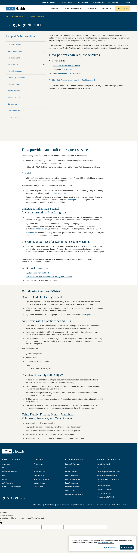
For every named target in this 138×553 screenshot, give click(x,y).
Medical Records (13, 117)
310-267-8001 (67, 70)
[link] (3, 498)
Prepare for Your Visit (72, 464)
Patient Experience (14, 71)
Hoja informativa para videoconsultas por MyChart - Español (49, 277)
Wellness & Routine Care (74, 494)
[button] (48, 2)
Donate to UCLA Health (105, 489)
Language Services (14, 58)
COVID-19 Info (70, 490)
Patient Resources (72, 8)
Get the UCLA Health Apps (11, 487)
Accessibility (90, 505)
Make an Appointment (41, 479)
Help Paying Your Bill (72, 479)
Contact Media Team (104, 485)
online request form (59, 193)
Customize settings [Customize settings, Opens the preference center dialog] (110, 547)
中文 (3, 475)
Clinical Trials (38, 487)
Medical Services (40, 483)
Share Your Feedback (9, 468)
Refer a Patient (66, 2)
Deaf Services (88, 80)
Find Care (54, 8)
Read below (30, 233)
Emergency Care (39, 475)
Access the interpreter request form (66, 66)
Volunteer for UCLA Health (106, 497)
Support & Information (37, 17)
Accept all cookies (126, 547)
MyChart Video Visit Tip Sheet (37, 273)
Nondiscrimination (63, 505)
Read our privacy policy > (105, 542)
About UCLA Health (103, 464)
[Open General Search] (126, 2)
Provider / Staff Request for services (64, 80)
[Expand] (44, 51)
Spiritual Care (12, 64)
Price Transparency (72, 483)
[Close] (133, 538)
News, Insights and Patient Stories (108, 472)
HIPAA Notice (38, 505)
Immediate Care (39, 472)
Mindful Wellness (14, 91)
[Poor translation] (1, 521)
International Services (9, 472)
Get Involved (12, 104)
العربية (4, 479)
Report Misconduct (77, 505)
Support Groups (13, 97)
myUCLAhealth (82, 2)
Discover (105, 8)
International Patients (15, 111)
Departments (101, 468)
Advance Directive (14, 45)
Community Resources (16, 78)
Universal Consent (14, 51)
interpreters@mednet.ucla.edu (69, 73)
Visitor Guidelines (71, 468)
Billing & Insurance (71, 475)
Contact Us (99, 2)
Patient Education (14, 84)
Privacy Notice (50, 505)
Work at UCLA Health (104, 493)
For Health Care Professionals (107, 475)
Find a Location (39, 468)
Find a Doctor (123, 8)
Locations (90, 8)
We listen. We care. (103, 505)
